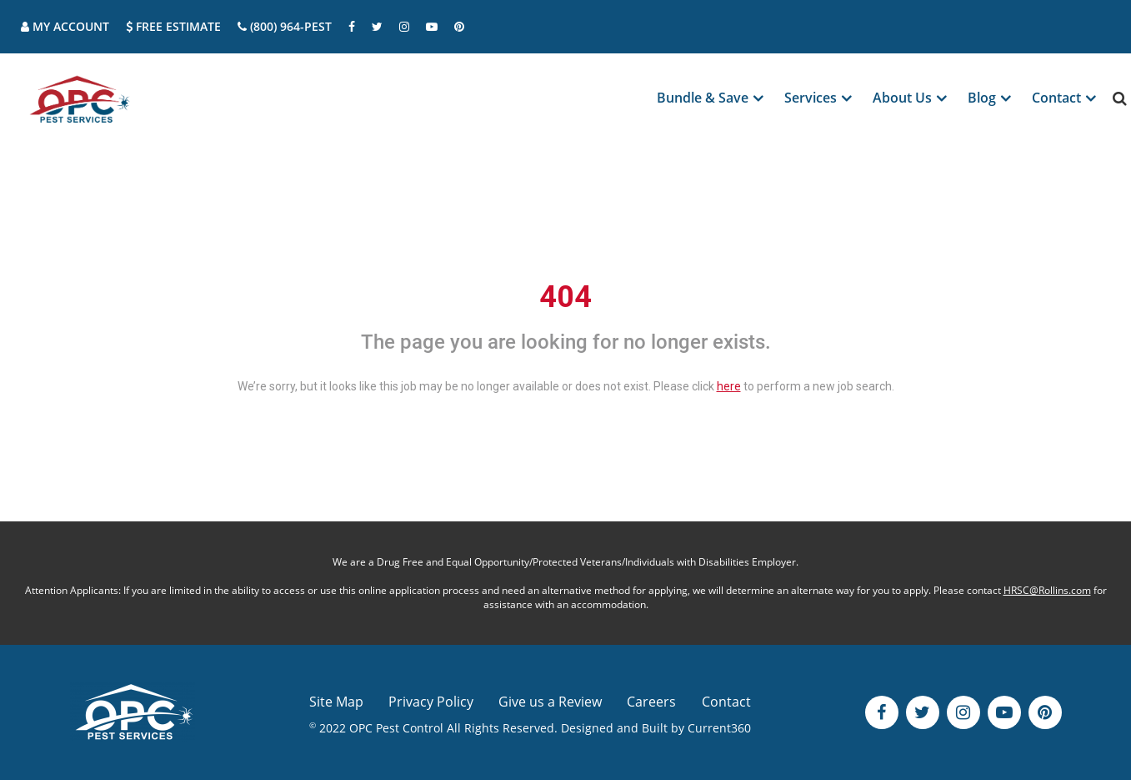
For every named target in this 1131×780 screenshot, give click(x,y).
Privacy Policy (430, 701)
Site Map (336, 701)
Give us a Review (550, 701)
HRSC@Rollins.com (1047, 590)
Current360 (719, 728)
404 (565, 297)
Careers (651, 701)
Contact (726, 701)
